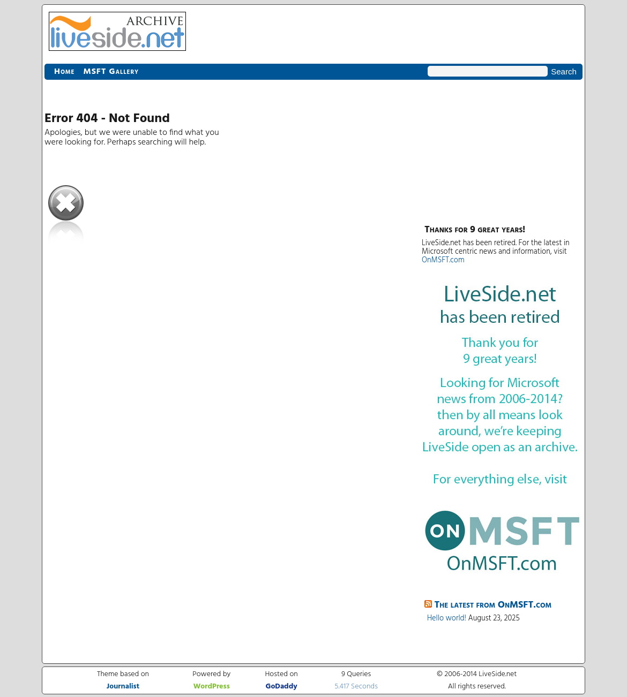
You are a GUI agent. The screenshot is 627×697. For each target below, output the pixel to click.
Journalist (123, 686)
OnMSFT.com (443, 260)
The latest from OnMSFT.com (493, 605)
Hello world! (446, 618)
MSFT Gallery (111, 72)
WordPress (211, 686)
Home (64, 72)
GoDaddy (281, 686)
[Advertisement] (502, 150)
